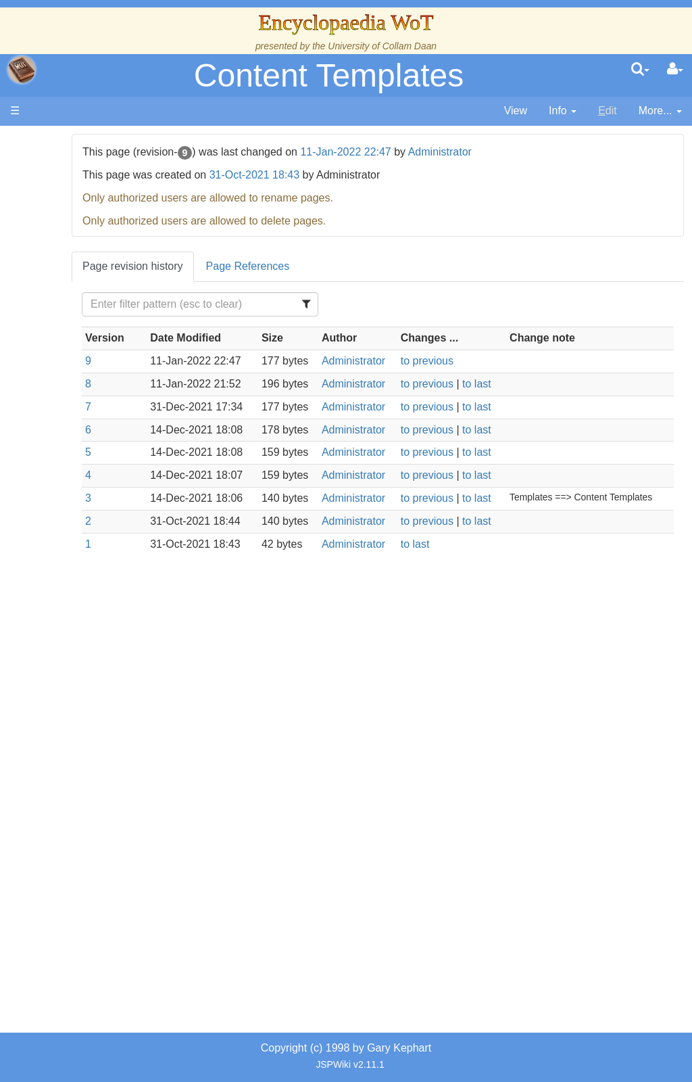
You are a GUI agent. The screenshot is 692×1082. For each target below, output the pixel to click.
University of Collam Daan (382, 46)
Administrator (526, 152)
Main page (62, 141)
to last (527, 399)
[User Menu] (675, 69)
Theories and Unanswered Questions (95, 735)
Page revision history (219, 266)
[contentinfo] (563, 111)
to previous (477, 376)
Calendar (86, 349)
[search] (640, 69)
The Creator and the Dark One (95, 241)
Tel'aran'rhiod (96, 704)
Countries (114, 411)
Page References (334, 266)
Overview (114, 396)
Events (80, 365)
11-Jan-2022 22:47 (432, 152)
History (81, 333)
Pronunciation (97, 766)
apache (21, 69)
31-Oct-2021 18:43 (340, 175)
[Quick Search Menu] (640, 69)
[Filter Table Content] (269, 304)
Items (77, 643)
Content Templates (329, 75)
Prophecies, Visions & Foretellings (93, 674)
